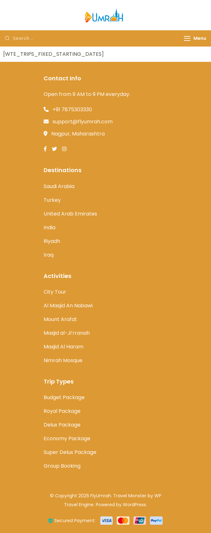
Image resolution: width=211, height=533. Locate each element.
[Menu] (187, 38)
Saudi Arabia (59, 186)
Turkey (52, 200)
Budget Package (64, 397)
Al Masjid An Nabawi (68, 305)
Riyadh (52, 241)
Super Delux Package (70, 452)
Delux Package (62, 424)
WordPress (134, 504)
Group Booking (62, 466)
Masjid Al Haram (63, 346)
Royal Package (62, 411)
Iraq (48, 255)
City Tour (55, 292)
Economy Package (67, 438)
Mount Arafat (60, 319)
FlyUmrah (100, 496)
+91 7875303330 (72, 109)
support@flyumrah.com (83, 121)
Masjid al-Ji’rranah (67, 333)
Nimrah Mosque (63, 360)
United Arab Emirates (70, 213)
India (49, 227)
